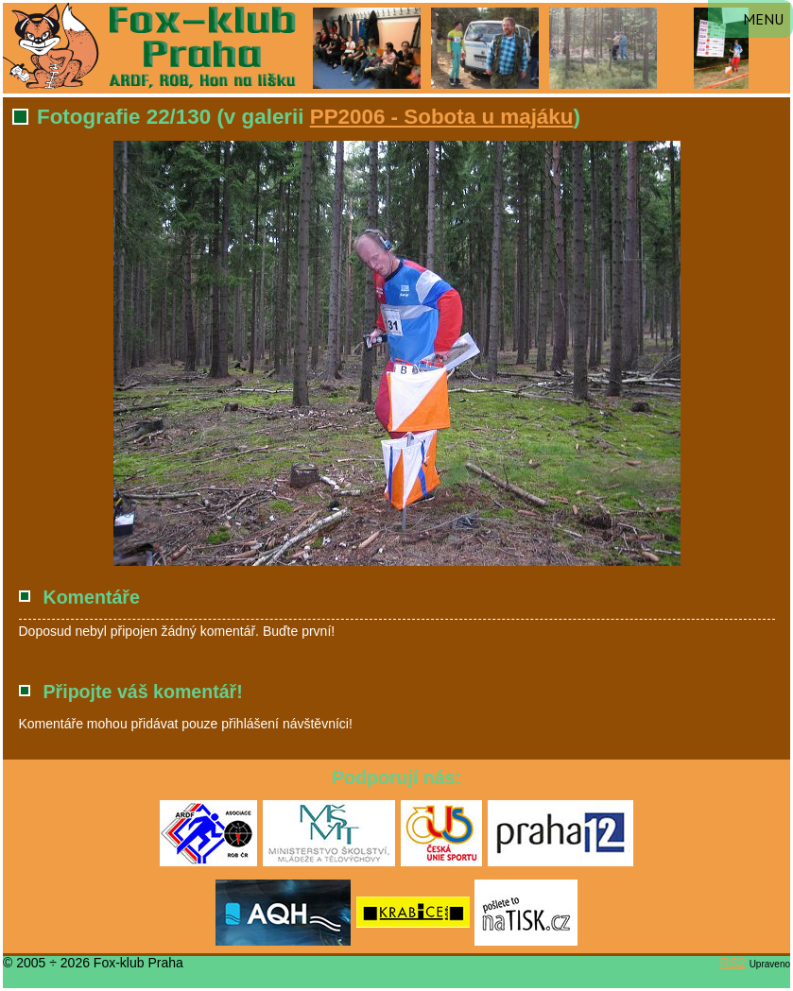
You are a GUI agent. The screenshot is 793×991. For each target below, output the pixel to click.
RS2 (733, 962)
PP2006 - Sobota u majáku (442, 116)
